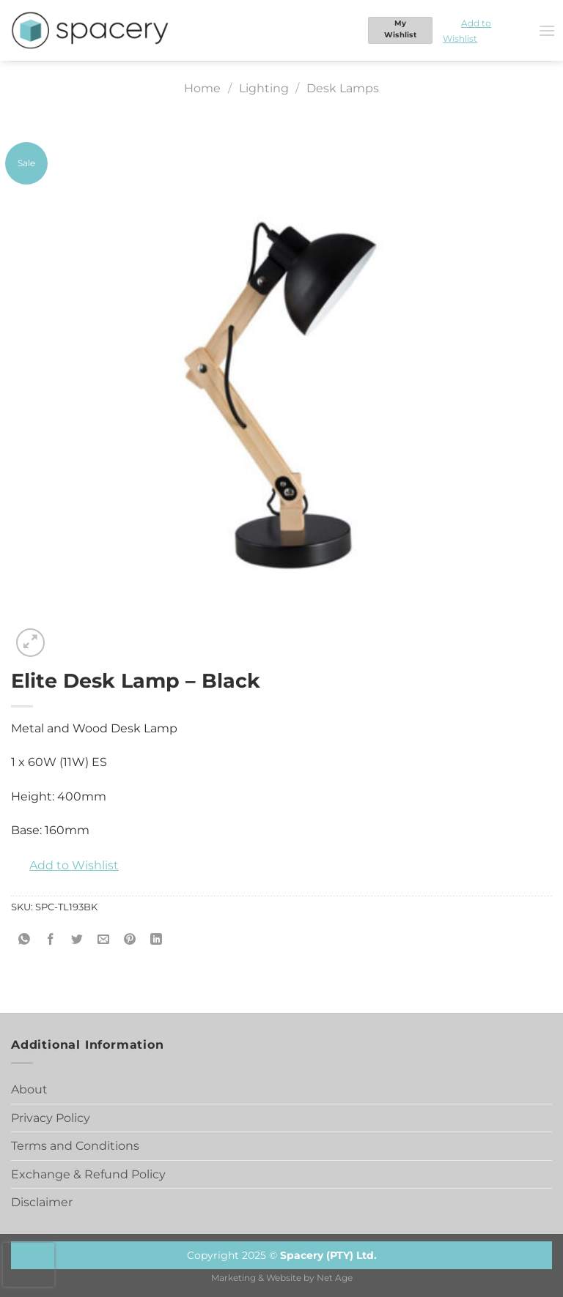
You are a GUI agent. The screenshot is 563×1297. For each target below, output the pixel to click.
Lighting (264, 88)
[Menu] (547, 30)
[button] (485, 30)
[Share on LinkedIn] (156, 940)
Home (202, 88)
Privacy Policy (50, 1118)
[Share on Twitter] (77, 940)
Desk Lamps (342, 88)
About (29, 1089)
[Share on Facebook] (51, 940)
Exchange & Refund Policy (88, 1174)
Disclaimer (42, 1202)
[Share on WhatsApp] (24, 940)
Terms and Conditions (75, 1146)
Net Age (335, 1278)
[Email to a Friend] (104, 940)
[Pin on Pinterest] (130, 940)
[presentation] (28, 1265)
